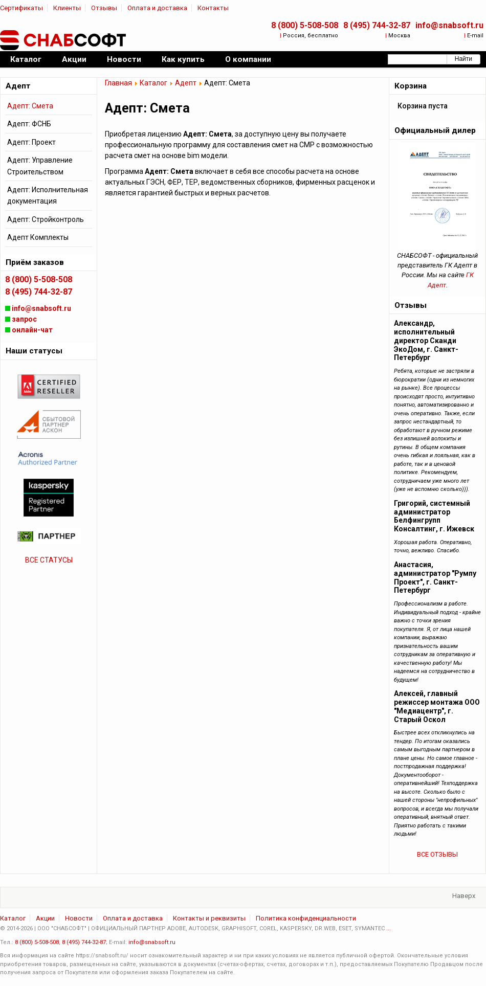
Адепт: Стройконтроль (45, 219)
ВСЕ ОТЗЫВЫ (437, 854)
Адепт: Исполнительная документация (47, 195)
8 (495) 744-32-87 (376, 25)
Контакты (213, 8)
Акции (45, 918)
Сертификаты (21, 8)
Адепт (185, 83)
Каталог (153, 83)
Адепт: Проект (31, 142)
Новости (79, 918)
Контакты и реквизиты (209, 918)
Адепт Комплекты (38, 237)
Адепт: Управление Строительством (40, 165)
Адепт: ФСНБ (29, 124)
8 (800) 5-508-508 (304, 25)
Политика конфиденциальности (306, 918)
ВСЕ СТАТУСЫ (49, 560)
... (388, 928)
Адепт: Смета (30, 106)
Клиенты (67, 8)
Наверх (463, 896)
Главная (118, 83)
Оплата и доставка (157, 8)
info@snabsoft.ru (449, 25)
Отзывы (104, 8)
